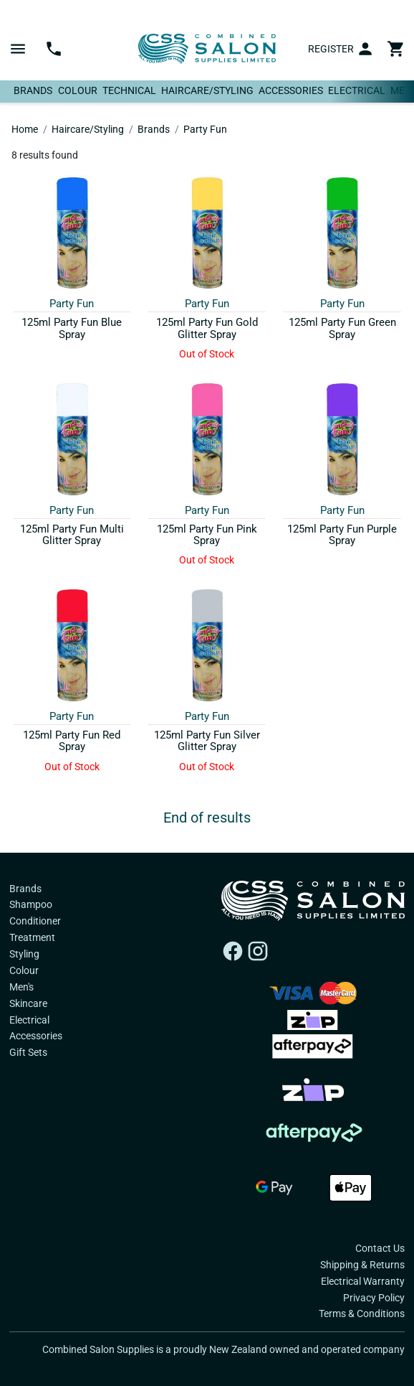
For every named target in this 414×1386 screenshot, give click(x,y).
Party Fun (205, 129)
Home (24, 129)
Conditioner (35, 921)
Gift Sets (28, 1052)
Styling (24, 954)
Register (331, 49)
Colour (77, 90)
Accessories (291, 90)
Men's (21, 987)
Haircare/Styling (207, 90)
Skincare (28, 1003)
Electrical (356, 90)
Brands (33, 90)
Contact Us (380, 1248)
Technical (129, 90)
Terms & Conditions (362, 1313)
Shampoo (30, 904)
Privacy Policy (374, 1297)
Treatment (32, 937)
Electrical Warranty (363, 1281)
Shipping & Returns (362, 1264)
